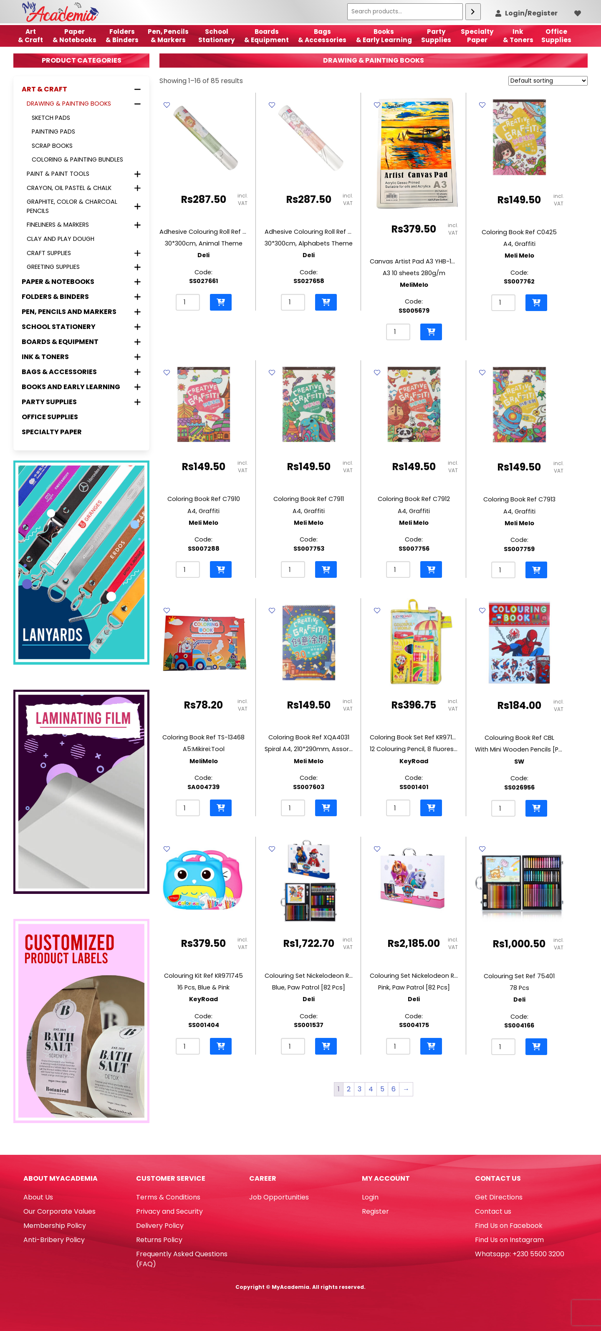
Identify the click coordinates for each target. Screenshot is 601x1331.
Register (375, 1211)
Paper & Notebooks (74, 35)
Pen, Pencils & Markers (168, 35)
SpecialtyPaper (477, 35)
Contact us (493, 1211)
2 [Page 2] (349, 1089)
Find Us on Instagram (509, 1240)
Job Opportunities (279, 1197)
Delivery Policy (160, 1225)
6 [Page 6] (393, 1089)
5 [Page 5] (382, 1089)
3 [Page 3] (359, 1089)
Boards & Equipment (266, 35)
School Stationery (216, 35)
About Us (38, 1197)
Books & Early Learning (384, 35)
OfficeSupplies (556, 35)
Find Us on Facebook (509, 1225)
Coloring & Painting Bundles (77, 159)
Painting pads (53, 131)
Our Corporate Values (59, 1211)
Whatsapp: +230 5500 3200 (519, 1254)
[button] (221, 302)
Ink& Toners (518, 35)
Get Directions (499, 1197)
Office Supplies (50, 417)
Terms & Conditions (168, 1197)
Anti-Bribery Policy (54, 1240)
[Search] (473, 11)
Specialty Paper (52, 432)
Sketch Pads (51, 118)
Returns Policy (159, 1240)
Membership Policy (54, 1225)
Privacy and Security (169, 1211)
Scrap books (52, 146)
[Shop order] (548, 81)
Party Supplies (436, 35)
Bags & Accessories (322, 35)
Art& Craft (30, 35)
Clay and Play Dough (60, 239)
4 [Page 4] (371, 1089)
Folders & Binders (122, 35)
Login (370, 1197)
